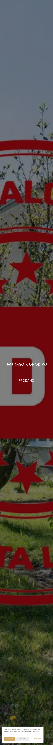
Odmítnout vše (22, 739)
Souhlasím (9, 739)
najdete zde (8, 734)
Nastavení (37, 739)
